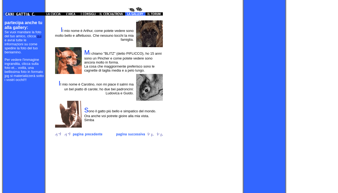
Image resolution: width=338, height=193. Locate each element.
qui (39, 36)
